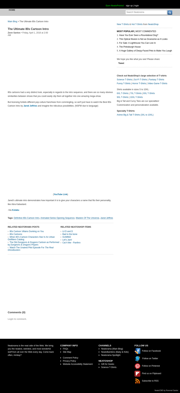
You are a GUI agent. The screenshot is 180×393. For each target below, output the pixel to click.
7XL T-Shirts (135, 93)
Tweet (121, 63)
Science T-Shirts (124, 79)
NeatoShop (153, 24)
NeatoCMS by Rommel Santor (166, 390)
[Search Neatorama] (146, 12)
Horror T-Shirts (139, 83)
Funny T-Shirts (124, 83)
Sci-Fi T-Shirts (140, 79)
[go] (170, 12)
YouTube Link (60, 194)
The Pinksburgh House (130, 47)
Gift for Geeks (107, 364)
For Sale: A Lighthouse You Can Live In (137, 43)
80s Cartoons (16, 234)
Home (12, 10)
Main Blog (12, 21)
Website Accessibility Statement (78, 364)
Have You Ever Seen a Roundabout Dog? (138, 35)
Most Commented (146, 31)
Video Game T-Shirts (157, 83)
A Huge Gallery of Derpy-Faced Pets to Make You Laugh (145, 50)
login (136, 5)
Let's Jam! (67, 240)
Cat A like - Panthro (71, 242)
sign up (129, 5)
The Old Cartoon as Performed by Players (33, 243)
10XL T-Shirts (136, 97)
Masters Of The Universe (87, 218)
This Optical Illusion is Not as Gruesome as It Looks (143, 39)
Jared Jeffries (30, 106)
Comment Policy (70, 358)
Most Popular (125, 31)
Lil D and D (67, 231)
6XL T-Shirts (122, 93)
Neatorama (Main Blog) (112, 349)
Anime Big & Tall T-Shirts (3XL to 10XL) (135, 115)
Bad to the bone (69, 234)
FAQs (65, 349)
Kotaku (15, 210)
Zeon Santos (14, 33)
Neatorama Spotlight (110, 355)
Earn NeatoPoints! (115, 5)
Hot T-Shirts (137, 24)
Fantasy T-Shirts (156, 79)
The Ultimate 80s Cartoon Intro (28, 28)
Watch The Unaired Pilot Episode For (30, 248)
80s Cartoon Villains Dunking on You (27, 231)
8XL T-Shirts (149, 93)
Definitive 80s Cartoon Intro (26, 218)
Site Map (67, 352)
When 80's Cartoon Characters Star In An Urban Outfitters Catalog (31, 238)
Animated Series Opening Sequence (57, 218)
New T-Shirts (123, 24)
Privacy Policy (69, 361)
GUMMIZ (66, 237)
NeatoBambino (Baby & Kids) (115, 352)
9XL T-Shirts (122, 97)
